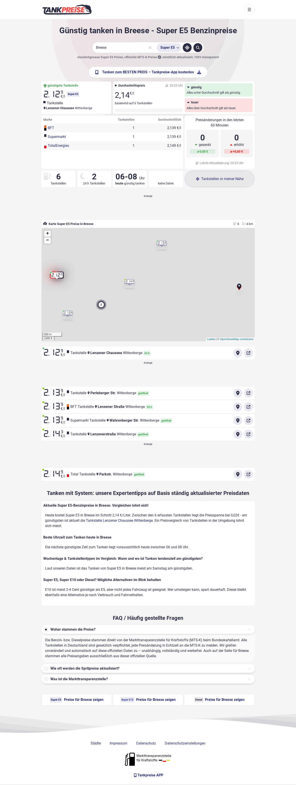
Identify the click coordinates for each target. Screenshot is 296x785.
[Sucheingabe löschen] (150, 47)
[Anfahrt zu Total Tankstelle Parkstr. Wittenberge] (237, 474)
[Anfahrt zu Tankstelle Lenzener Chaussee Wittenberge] (237, 353)
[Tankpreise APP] (148, 775)
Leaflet (211, 339)
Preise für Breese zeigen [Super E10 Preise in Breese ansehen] (148, 699)
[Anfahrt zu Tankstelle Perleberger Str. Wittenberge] (237, 393)
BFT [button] (51, 128)
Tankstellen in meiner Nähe (220, 179)
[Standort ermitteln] (187, 47)
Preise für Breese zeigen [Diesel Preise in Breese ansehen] (219, 699)
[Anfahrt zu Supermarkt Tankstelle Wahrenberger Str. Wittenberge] (237, 420)
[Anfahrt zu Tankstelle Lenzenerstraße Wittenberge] (237, 434)
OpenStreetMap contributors (237, 339)
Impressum (118, 743)
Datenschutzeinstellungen (185, 743)
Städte (96, 743)
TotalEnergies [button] (58, 145)
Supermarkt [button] (57, 137)
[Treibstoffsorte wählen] (169, 47)
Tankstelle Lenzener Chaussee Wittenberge (119, 520)
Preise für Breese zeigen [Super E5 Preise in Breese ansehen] (76, 699)
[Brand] (67, 10)
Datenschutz (146, 743)
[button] (239, 287)
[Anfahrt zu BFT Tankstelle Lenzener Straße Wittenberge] (237, 406)
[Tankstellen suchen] (197, 47)
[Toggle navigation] (249, 9)
